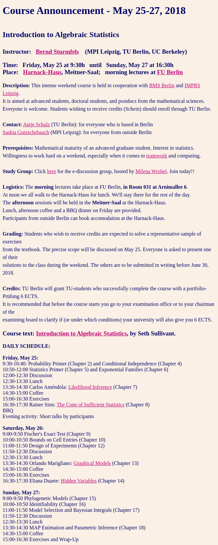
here (51, 171)
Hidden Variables (78, 481)
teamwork (156, 155)
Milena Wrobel (151, 171)
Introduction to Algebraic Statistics (81, 333)
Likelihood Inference (90, 387)
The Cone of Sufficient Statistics (90, 404)
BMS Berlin (161, 85)
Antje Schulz (36, 124)
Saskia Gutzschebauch (26, 132)
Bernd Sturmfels (57, 51)
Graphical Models (92, 463)
